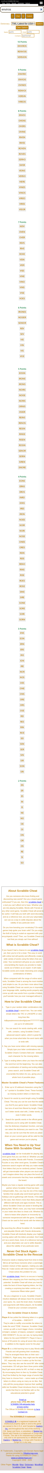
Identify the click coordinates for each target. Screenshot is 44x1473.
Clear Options (22, 27)
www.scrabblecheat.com (21, 1458)
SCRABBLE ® (10, 1421)
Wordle (14, 3)
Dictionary (21, 3)
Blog (3, 3)
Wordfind (39, 1464)
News (29, 1467)
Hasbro (6, 1440)
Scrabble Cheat (19, 1467)
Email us (22, 1399)
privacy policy (22, 1406)
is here (37, 1409)
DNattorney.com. (30, 1453)
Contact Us (22, 1412)
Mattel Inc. (38, 1431)
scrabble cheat (35, 902)
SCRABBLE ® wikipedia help (23, 1404)
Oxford (27, 3)
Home (8, 3)
